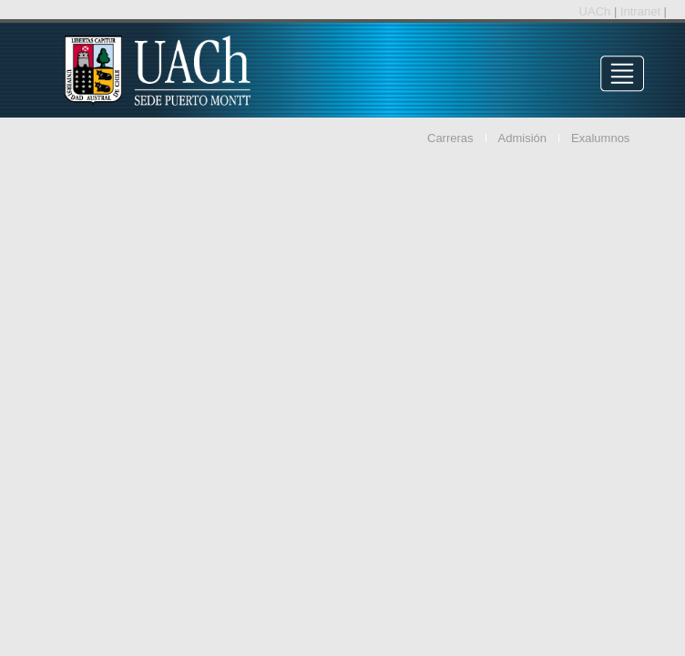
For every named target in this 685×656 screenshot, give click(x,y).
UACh (596, 11)
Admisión (522, 138)
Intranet (642, 11)
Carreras (450, 138)
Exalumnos (600, 138)
